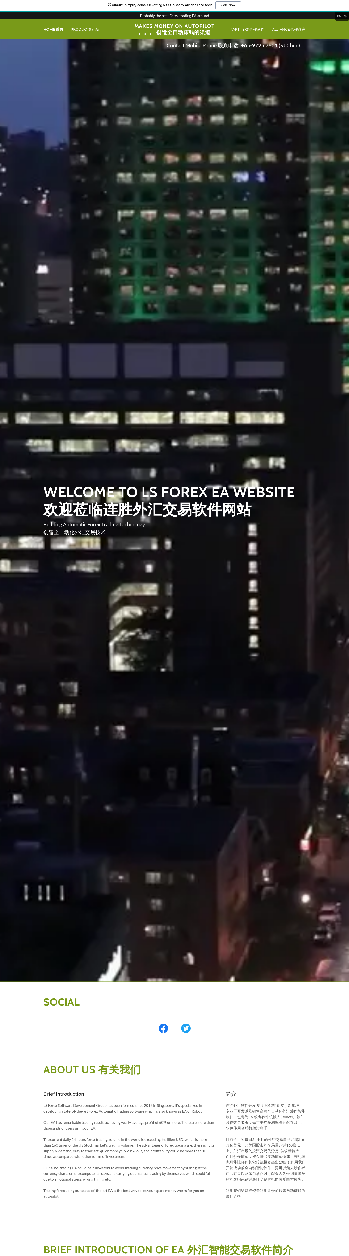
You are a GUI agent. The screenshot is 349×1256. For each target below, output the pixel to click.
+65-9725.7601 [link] (259, 45)
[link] (174, 32)
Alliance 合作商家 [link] (289, 29)
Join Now (228, 5)
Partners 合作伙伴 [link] (247, 29)
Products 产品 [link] (85, 29)
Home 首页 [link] (53, 29)
